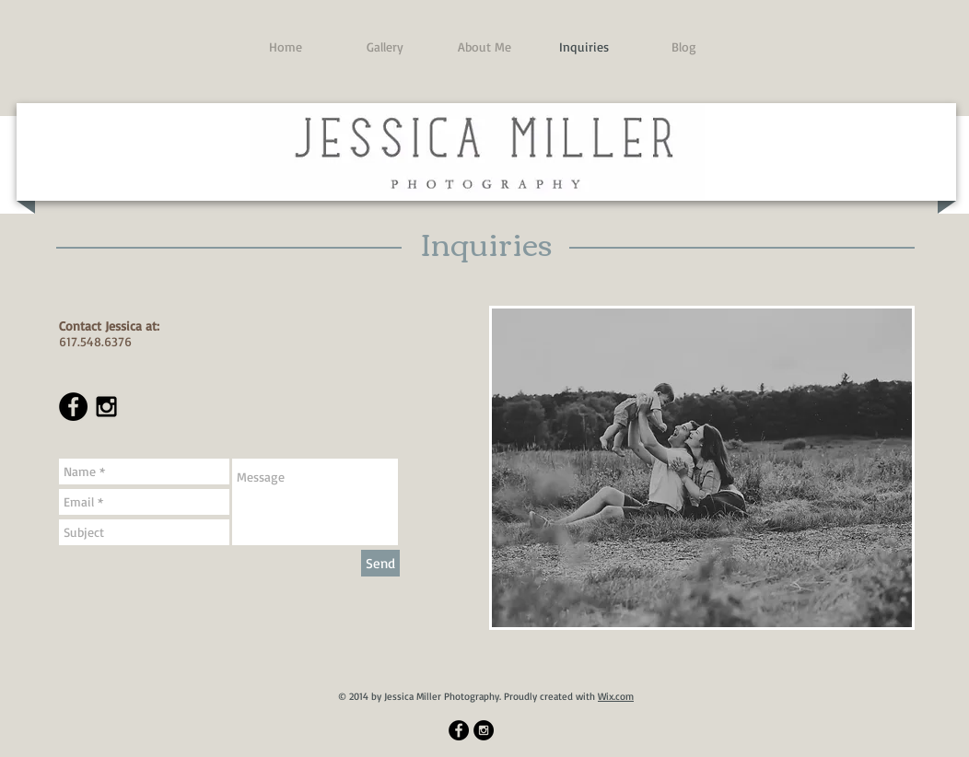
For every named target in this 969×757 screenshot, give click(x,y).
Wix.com (616, 696)
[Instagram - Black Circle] (483, 730)
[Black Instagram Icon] (106, 406)
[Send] (380, 563)
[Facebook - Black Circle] (73, 406)
